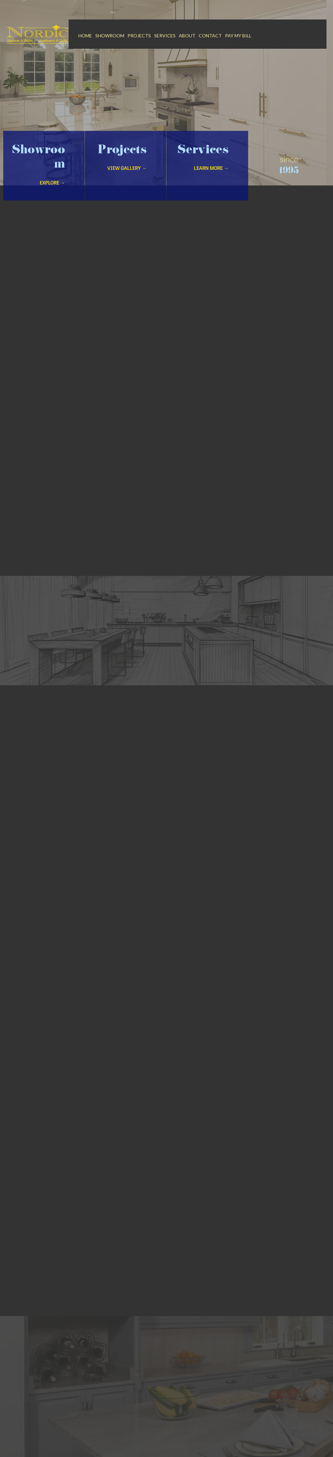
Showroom (109, 35)
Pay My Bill (238, 35)
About (187, 35)
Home (85, 35)
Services (165, 35)
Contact (210, 35)
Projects (139, 35)
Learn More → (211, 168)
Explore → (52, 183)
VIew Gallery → (127, 168)
